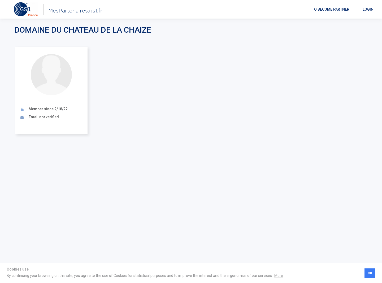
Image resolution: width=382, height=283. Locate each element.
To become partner (330, 9)
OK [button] (370, 273)
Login (368, 9)
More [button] (278, 275)
